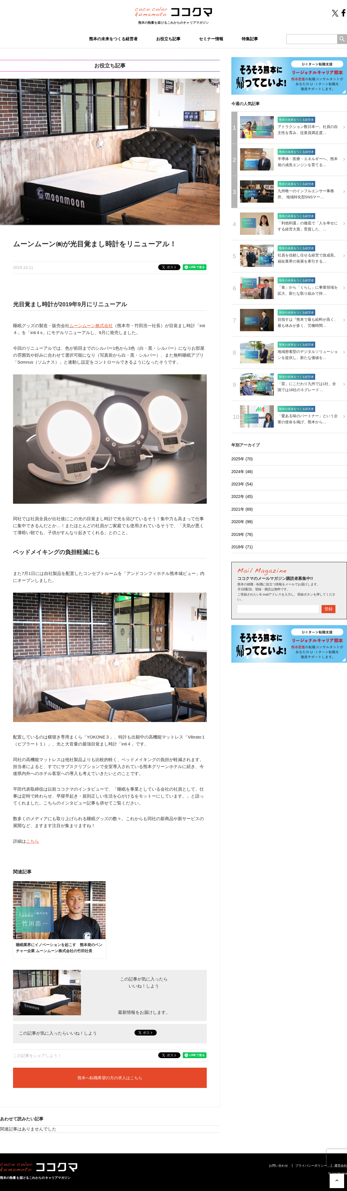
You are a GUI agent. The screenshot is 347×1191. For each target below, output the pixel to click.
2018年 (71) (242, 547)
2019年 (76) (242, 534)
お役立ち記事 (168, 38)
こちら (32, 841)
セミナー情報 (211, 38)
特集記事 (250, 38)
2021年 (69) (242, 509)
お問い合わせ (278, 1165)
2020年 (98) (242, 521)
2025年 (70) (242, 459)
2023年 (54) (242, 484)
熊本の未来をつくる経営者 (113, 38)
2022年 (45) (242, 496)
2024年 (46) (242, 471)
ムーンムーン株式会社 (91, 325)
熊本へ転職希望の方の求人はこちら (109, 1077)
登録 (328, 609)
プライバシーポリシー (311, 1165)
